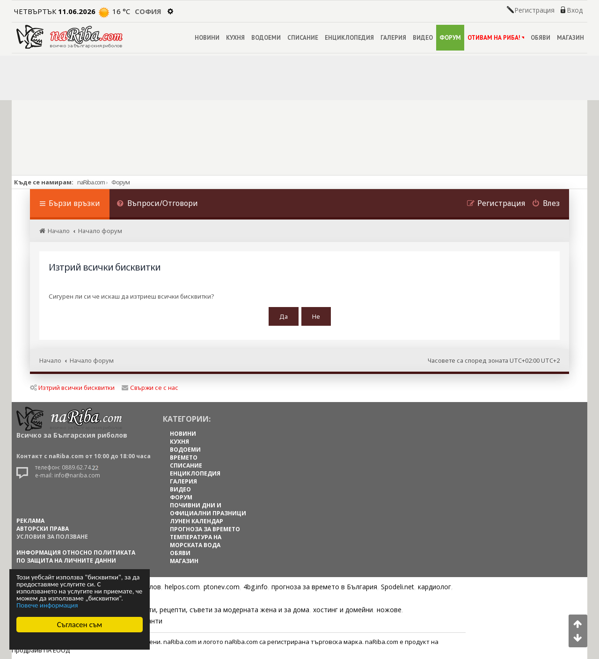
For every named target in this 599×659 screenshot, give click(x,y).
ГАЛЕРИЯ (393, 38)
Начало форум (92, 360)
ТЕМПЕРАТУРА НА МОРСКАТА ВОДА (195, 541)
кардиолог (434, 586)
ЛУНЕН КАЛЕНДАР (196, 521)
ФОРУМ (450, 38)
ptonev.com (222, 586)
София (148, 11)
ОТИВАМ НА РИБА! (496, 38)
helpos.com (182, 586)
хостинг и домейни (343, 609)
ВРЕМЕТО (183, 457)
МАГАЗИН (570, 38)
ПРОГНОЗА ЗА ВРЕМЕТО (205, 529)
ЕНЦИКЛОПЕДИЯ (349, 38)
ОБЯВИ (540, 38)
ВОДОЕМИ (266, 38)
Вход (575, 10)
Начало (50, 360)
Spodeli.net (397, 586)
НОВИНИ (207, 38)
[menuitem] (157, 204)
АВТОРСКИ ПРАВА (42, 529)
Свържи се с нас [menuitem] (150, 387)
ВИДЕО (423, 38)
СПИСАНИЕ (302, 38)
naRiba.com (91, 182)
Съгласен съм (79, 625)
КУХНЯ (235, 38)
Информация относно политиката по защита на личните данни (75, 556)
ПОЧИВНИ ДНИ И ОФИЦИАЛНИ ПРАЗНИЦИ (208, 509)
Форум (120, 182)
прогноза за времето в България (324, 586)
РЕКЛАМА (30, 521)
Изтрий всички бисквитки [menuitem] (72, 387)
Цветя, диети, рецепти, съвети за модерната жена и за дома (211, 609)
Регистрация (534, 10)
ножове (389, 609)
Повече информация (47, 605)
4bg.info (255, 586)
